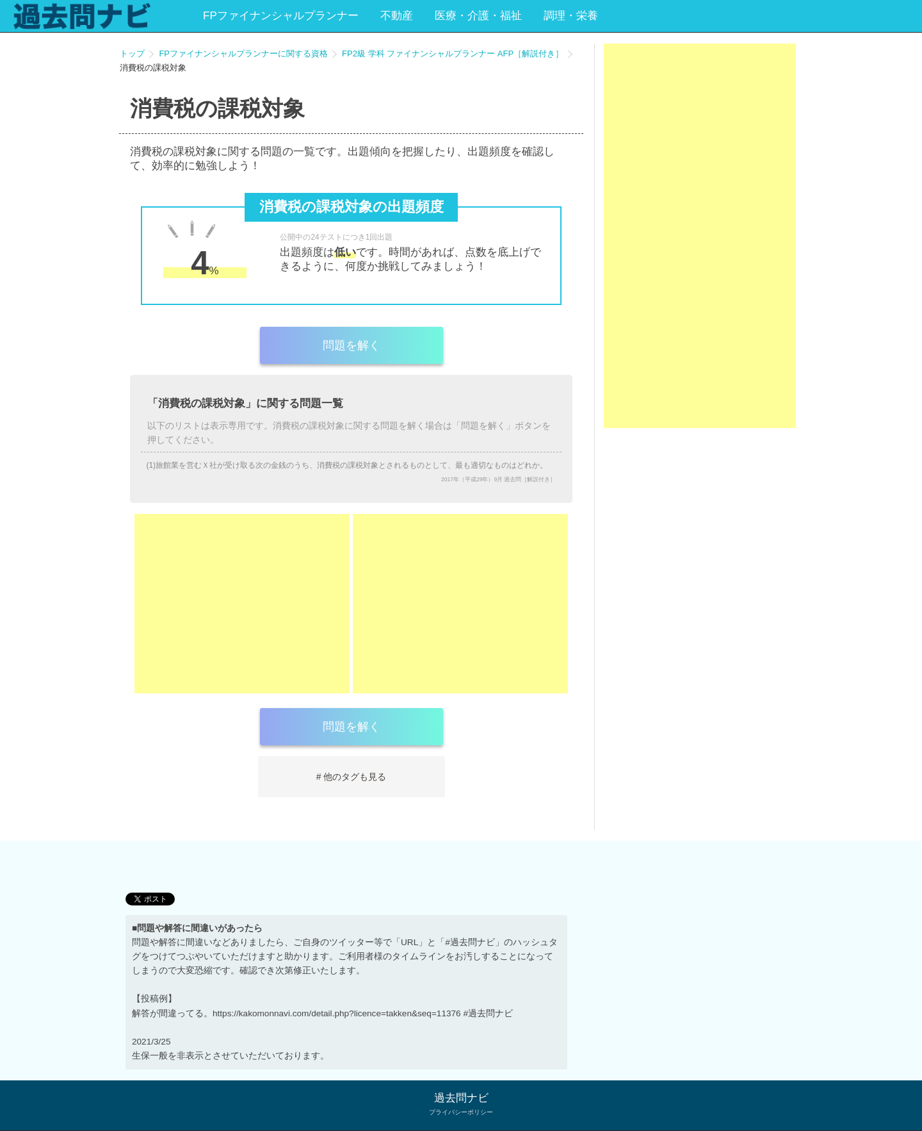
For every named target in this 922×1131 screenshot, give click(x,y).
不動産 (396, 16)
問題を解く (351, 345)
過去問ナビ (461, 1098)
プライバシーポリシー (461, 1112)
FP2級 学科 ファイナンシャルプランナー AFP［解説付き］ (452, 53)
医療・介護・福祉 (478, 16)
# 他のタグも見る (351, 777)
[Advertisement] (242, 603)
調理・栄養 (571, 16)
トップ (132, 53)
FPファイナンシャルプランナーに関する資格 (243, 53)
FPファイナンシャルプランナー (281, 16)
